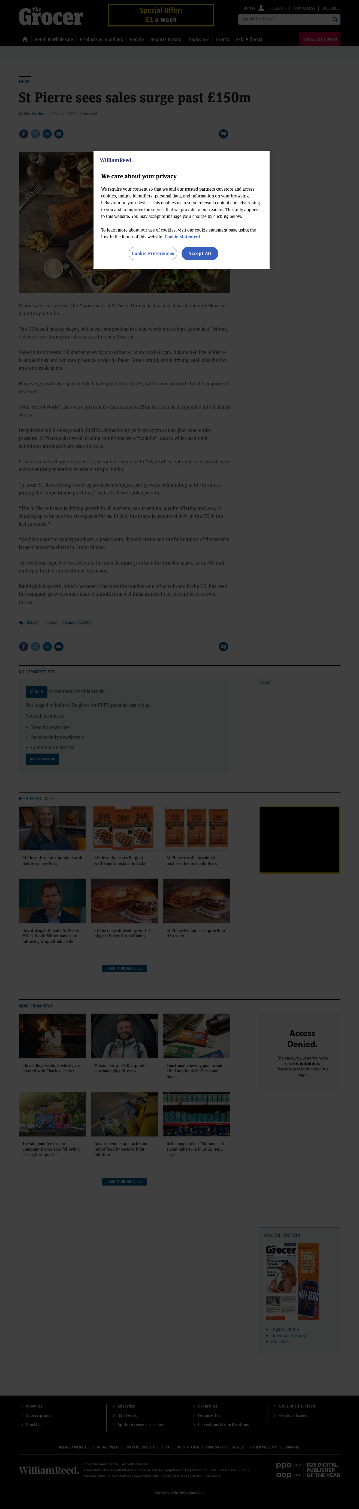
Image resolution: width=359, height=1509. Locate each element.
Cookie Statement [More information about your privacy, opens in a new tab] (182, 236)
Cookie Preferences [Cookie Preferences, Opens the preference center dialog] (153, 253)
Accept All (199, 253)
